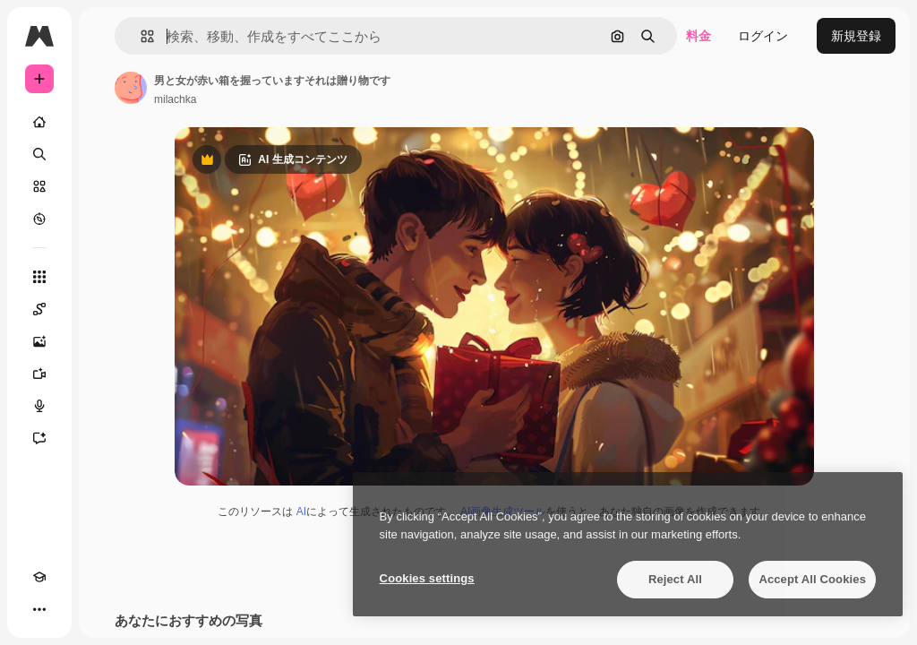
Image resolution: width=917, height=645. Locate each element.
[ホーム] (39, 122)
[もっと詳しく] (39, 218)
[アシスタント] (39, 438)
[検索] (39, 154)
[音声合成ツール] (39, 405)
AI (301, 511)
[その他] (39, 609)
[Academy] (39, 577)
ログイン (763, 36)
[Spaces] (39, 309)
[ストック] (39, 186)
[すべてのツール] (39, 276)
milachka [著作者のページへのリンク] (175, 99)
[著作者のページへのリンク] (131, 88)
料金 (698, 36)
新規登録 (856, 36)
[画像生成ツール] (39, 341)
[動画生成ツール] (39, 373)
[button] (140, 36)
